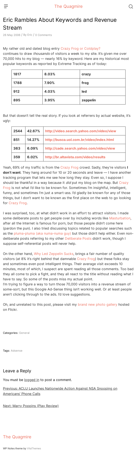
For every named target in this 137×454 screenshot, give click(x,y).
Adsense (16, 350)
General (24, 332)
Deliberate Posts (78, 238)
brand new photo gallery (97, 304)
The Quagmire (68, 6)
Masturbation (119, 218)
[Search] (131, 6)
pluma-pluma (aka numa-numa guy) (42, 233)
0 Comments (43, 35)
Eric (29, 34)
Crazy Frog (69, 167)
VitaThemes (34, 448)
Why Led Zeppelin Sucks (53, 254)
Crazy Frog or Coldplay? (80, 48)
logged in (31, 380)
